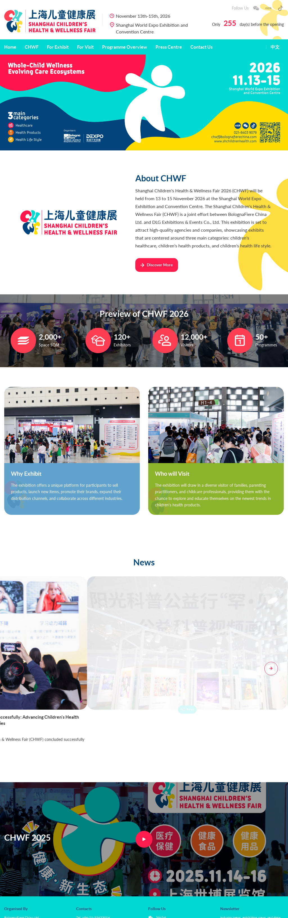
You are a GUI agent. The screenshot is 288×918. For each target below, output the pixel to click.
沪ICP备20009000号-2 (153, 911)
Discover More (156, 265)
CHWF (32, 46)
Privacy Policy (56, 911)
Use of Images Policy (115, 911)
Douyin (161, 878)
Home (10, 46)
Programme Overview (124, 46)
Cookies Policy (83, 911)
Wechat (161, 865)
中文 (275, 46)
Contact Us (201, 46)
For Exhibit (58, 46)
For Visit (85, 46)
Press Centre (169, 46)
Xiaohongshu (165, 871)
